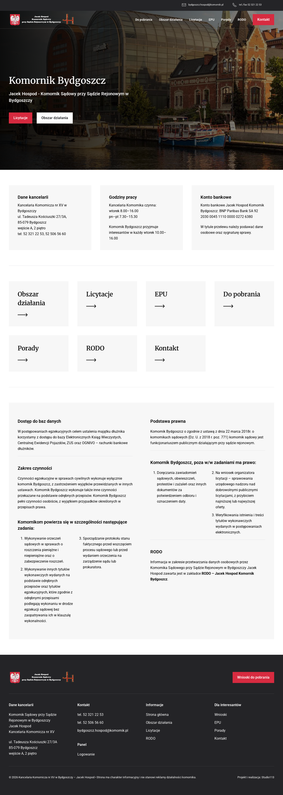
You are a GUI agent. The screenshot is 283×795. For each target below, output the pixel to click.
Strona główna (157, 715)
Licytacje (195, 19)
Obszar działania (171, 19)
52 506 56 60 (93, 722)
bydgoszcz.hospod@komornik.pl (206, 4)
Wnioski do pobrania (253, 677)
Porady (226, 19)
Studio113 (268, 777)
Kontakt (263, 19)
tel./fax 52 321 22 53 (250, 4)
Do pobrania (143, 19)
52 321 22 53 (93, 715)
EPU (211, 19)
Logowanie (86, 754)
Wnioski (220, 715)
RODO (242, 19)
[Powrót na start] (42, 19)
